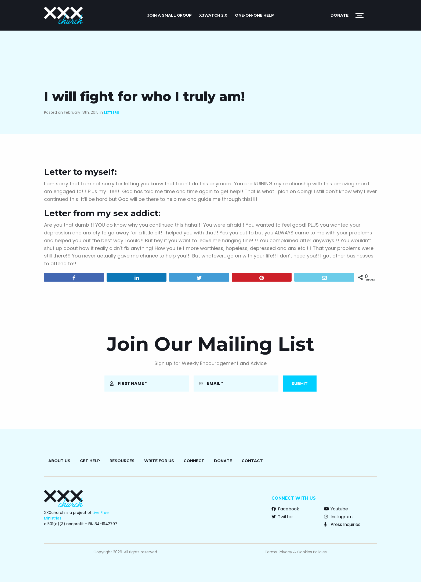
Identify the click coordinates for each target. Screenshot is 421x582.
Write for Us (159, 460)
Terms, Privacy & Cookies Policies (296, 552)
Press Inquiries (342, 524)
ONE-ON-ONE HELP (254, 15)
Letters (111, 112)
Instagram (338, 516)
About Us (59, 460)
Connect (194, 460)
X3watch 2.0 (213, 15)
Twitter (282, 516)
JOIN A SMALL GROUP (169, 15)
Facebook (285, 509)
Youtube (336, 509)
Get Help (90, 460)
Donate (340, 15)
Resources (122, 460)
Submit (300, 383)
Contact (252, 460)
